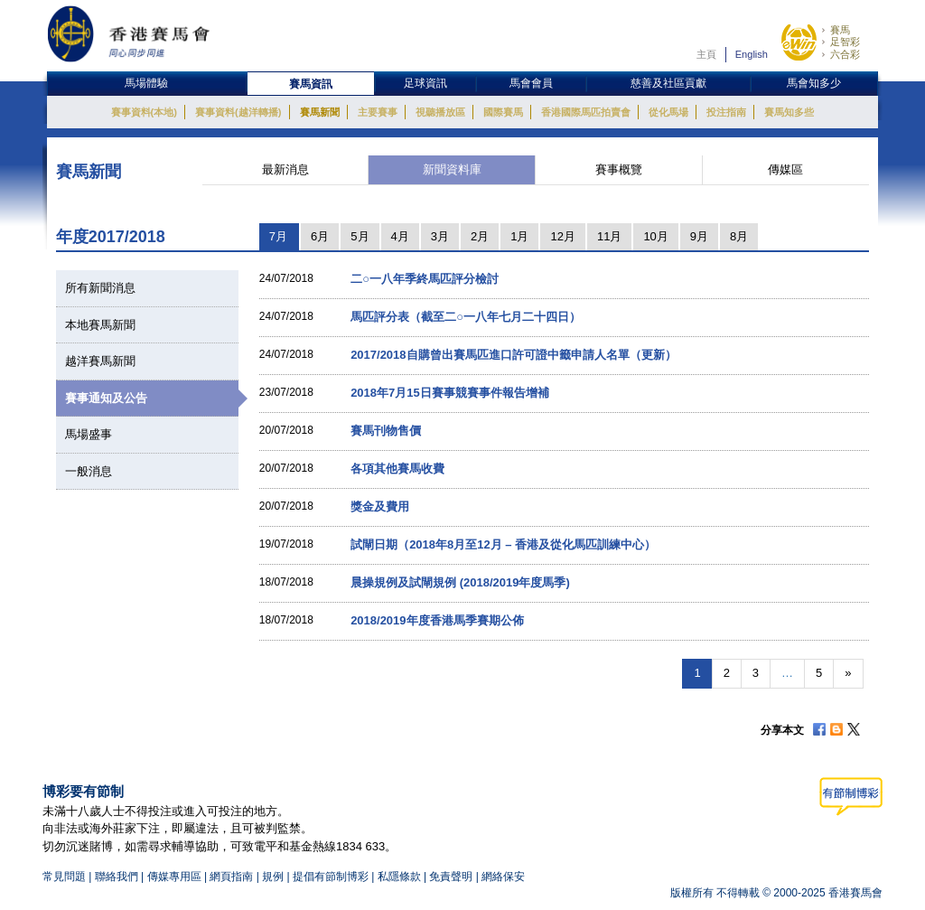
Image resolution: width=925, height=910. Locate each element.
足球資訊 (425, 83)
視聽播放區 (440, 112)
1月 (519, 236)
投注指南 (726, 112)
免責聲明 (450, 876)
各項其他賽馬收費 (397, 468)
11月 (609, 236)
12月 (562, 236)
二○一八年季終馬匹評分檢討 (424, 279)
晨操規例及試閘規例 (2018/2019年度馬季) (460, 582)
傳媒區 (785, 169)
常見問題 (64, 876)
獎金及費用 (379, 506)
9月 (699, 236)
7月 (278, 236)
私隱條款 (399, 876)
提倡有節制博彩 (331, 876)
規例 (274, 876)
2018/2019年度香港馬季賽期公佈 (436, 620)
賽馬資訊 (310, 84)
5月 (359, 236)
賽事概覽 (618, 169)
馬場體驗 (146, 83)
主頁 (706, 54)
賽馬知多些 (789, 112)
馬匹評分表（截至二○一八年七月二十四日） (465, 317)
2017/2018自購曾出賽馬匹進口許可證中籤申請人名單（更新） (513, 354)
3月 (440, 236)
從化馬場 (668, 112)
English (751, 54)
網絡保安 (503, 876)
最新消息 (285, 169)
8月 (739, 236)
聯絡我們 (116, 876)
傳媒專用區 (174, 876)
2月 (480, 236)
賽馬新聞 (320, 112)
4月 (400, 236)
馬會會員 (531, 83)
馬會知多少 (814, 83)
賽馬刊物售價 (385, 430)
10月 (655, 236)
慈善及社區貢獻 (668, 83)
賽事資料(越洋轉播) (238, 112)
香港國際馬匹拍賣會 (586, 112)
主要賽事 (377, 112)
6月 (320, 236)
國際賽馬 (503, 112)
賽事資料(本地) (144, 112)
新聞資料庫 (452, 169)
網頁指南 (231, 876)
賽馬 (840, 29)
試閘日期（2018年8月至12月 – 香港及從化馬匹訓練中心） (503, 544)
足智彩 (845, 41)
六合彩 (845, 54)
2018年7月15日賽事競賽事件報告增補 (449, 392)
